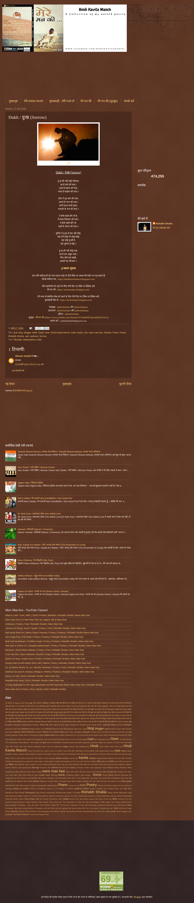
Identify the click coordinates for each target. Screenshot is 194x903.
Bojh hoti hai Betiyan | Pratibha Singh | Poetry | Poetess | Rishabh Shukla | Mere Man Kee (49, 641)
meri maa (9, 775)
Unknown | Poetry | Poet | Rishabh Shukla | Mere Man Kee (34, 624)
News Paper (77, 781)
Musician (124, 775)
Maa (11, 764)
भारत (26, 712)
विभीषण (65, 718)
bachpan (128, 725)
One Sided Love (113, 781)
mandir (8, 767)
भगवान (17, 712)
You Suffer (106, 811)
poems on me (74, 785)
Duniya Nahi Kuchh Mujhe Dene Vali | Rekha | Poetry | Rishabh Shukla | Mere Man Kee (48, 663)
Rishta (110, 793)
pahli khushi (10, 785)
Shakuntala (127, 796)
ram (125, 788)
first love (48, 739)
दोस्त (58, 709)
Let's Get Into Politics (88, 761)
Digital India (49, 735)
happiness (58, 746)
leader (51, 761)
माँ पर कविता (74, 712)
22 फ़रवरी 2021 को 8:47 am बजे (29, 364)
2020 (23, 703)
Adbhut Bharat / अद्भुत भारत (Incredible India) (39, 575)
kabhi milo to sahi (12, 758)
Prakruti (111, 788)
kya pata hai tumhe (30, 761)
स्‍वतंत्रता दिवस (39, 722)
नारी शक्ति (73, 709)
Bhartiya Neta (57, 729)
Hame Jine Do (47, 746)
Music (111, 775)
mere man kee (96, 332)
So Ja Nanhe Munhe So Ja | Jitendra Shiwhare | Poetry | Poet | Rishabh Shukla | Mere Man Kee (52, 667)
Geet (47, 332)
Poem (115, 332)
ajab (66, 725)
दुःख (68, 163)
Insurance (39, 754)
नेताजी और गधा (82, 709)
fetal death (27, 739)
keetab (99, 758)
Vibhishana (121, 805)
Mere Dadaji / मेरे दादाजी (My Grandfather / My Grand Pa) (45, 498)
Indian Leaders (19, 754)
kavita (80, 332)
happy (65, 746)
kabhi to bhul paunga (46, 758)
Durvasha (121, 735)
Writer (56, 811)
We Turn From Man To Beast (93, 808)
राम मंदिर (28, 718)
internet (64, 754)
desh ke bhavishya (31, 735)
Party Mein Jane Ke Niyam (25, 785)
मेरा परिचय (112, 712)
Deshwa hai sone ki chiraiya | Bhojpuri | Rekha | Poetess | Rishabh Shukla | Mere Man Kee (49, 672)
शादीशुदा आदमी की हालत (109, 718)
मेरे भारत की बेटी (50, 715)
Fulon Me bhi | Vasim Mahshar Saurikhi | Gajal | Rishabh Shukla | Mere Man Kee (44, 654)
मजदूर (56, 712)
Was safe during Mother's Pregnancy (29, 808)
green (80, 742)
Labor (40, 761)
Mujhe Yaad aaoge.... (83, 775)
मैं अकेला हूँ (90, 715)
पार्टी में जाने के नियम (103, 709)
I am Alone (58, 751)
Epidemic (13, 739)
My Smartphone (114, 778)
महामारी (65, 712)
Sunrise (8, 802)
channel (16, 732)
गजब (92, 706)
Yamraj (62, 811)
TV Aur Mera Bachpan (88, 805)
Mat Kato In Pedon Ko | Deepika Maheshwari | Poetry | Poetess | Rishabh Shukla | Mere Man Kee (53, 645)
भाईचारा (22, 712)
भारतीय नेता (32, 712)
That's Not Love (55, 802)
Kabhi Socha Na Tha (28, 758)
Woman (14, 811)
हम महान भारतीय (75, 722)
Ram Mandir (20, 793)
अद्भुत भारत (32, 703)
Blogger (137, 897)
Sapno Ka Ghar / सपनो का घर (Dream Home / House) (43, 591)
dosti (91, 735)
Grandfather (56, 742)
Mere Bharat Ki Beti (23, 772)
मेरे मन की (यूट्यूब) (108, 101)
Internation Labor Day (51, 754)
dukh (34, 332)
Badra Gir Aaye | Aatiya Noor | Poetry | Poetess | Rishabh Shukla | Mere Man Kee (45, 659)
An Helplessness (83, 725)
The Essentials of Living (71, 802)
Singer (32, 799)
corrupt (104, 732)
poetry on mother (21, 788)
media (86, 767)
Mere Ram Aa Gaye (83, 772)
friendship (60, 739)
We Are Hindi (49, 808)
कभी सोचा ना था (13, 706)
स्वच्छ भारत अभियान (15, 721)
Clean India (59, 732)
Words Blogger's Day (45, 811)
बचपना (129, 709)
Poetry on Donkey (105, 785)
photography (42, 785)
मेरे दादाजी (41, 715)
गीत (95, 706)
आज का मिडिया (71, 703)
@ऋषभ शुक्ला (68, 268)
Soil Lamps (43, 799)
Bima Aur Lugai (81, 729)
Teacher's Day (36, 802)
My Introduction (61, 778)
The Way (85, 802)
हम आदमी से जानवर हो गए (53, 722)
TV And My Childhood (69, 805)
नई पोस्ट (10, 384)
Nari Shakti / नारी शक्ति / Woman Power (36, 467)
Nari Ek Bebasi (17, 781)
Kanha (71, 758)
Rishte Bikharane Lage (122, 793)
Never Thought (60, 781)
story (114, 799)
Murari (105, 775)
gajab (85, 739)
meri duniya (108, 772)
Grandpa (65, 742)
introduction (93, 754)
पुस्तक (113, 709)
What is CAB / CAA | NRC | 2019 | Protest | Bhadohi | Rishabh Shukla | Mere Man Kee (47, 615)
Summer (121, 799)
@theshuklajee (81, 307)
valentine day (111, 805)
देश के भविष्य (52, 709)
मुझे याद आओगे (95, 712)
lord (106, 761)
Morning (54, 775)
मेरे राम (66, 715)
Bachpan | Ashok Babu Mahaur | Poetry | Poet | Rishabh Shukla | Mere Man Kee (44, 650)
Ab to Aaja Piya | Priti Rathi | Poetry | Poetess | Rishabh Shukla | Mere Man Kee (44, 637)
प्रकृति (117, 709)
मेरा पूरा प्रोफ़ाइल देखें (161, 228)
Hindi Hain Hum (116, 746)
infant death (29, 754)
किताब (44, 706)
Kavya (92, 758)
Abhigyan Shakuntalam (22, 725)
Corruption (112, 732)
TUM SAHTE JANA (48, 805)
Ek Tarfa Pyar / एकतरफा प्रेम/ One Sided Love (39, 513)
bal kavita (17, 729)
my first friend (19, 778)
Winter (7, 811)
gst (92, 742)
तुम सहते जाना (32, 709)
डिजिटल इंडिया (23, 709)
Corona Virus (96, 732)
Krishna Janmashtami (13, 761)
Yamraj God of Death (74, 811)
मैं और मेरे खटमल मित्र (101, 715)
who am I (109, 808)
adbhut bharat (58, 725)
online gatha (126, 781)
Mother (61, 775)
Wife (116, 808)
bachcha (120, 725)
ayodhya (106, 725)
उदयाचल (90, 703)
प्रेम (121, 709)
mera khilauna (108, 767)
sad (27, 336)
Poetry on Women (66, 788)
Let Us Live (74, 761)
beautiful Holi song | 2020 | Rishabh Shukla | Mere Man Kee (34, 680)
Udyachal (101, 805)
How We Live (38, 751)
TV (57, 805)
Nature (36, 781)
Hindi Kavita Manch (60, 332)
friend (54, 739)
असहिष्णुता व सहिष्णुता (49, 703)
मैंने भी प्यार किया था (115, 715)
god (44, 742)
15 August (16, 703)
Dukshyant (112, 735)
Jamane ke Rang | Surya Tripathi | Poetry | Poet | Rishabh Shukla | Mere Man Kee (45, 628)
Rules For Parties (31, 796)
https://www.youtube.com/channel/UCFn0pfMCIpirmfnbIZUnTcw (76, 317)
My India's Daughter (46, 778)
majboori (121, 764)
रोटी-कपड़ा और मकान (53, 718)
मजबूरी (60, 712)
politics (86, 788)
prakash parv (102, 788)
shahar (119, 796)
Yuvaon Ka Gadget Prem (39, 814)
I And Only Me (68, 751)
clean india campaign (72, 732)
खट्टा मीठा (86, 706)
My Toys (125, 778)
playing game (52, 785)
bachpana (9, 729)
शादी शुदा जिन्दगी (95, 718)
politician (78, 788)
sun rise (128, 799)
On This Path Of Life (97, 781)
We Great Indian (75, 808)
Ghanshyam (13, 742)
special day (93, 799)
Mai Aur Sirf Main (91, 764)
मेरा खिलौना (104, 712)
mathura (54, 767)
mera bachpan (96, 767)
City (51, 732)
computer (86, 732)
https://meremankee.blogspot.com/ (74, 289)
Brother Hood (114, 729)
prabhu (93, 788)
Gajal (40, 332)
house (30, 751)
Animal (93, 725)
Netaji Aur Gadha (47, 781)
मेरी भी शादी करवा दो (31, 715)
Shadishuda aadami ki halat (89, 796)
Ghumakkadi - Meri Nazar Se (30, 742)
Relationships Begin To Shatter (68, 793)
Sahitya (52, 796)
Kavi (76, 758)
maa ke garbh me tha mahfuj (36, 764)
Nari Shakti (27, 781)
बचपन (125, 709)
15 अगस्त (8, 703)
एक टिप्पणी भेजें (18, 371)
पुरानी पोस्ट (125, 384)
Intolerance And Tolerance (77, 754)
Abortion (36, 725)
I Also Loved (49, 751)
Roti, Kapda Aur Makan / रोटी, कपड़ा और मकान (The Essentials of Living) (52, 545)
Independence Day (106, 751)
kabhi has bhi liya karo (123, 754)
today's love (110, 802)
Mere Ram (70, 772)
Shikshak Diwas (11, 799)
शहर (87, 718)
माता (80, 712)
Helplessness (84, 746)
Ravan (42, 793)
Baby (113, 725)
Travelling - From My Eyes (28, 805)
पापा (95, 709)
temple (45, 802)
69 (106, 879)
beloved (25, 729)
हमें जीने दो (95, 722)
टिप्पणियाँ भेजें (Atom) (23, 390)
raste (38, 793)
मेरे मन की (85, 101)
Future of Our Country (73, 739)
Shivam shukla (23, 356)
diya (72, 735)
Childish (38, 732)
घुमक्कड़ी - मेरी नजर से (61, 101)
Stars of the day (105, 799)
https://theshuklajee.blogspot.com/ (76, 300)
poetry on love (118, 785)
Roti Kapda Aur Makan (14, 796)
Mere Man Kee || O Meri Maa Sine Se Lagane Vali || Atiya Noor (36, 619)
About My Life (46, 725)
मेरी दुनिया (11, 715)
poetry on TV (52, 788)
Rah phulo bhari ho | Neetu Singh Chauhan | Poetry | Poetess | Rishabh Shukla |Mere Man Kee (52, 632)
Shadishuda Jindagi (108, 796)
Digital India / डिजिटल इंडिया (30, 483)
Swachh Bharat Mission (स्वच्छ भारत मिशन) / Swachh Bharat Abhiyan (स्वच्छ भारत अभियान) (59, 451)
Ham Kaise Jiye (16, 746)
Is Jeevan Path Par (105, 754)
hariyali (72, 746)
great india (73, 742)
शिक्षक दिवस (121, 718)
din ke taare (60, 735)
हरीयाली (101, 722)
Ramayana (30, 792)
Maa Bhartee (19, 764)
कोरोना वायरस (61, 706)
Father (19, 739)
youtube (8, 814)
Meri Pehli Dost (20, 775)
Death (21, 735)
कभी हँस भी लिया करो (26, 706)
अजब (27, 703)
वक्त (61, 718)
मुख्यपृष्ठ (67, 384)
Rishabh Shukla (16, 336)
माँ (69, 712)
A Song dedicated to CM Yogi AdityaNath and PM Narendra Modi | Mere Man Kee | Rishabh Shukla (53, 685)
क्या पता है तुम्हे (78, 706)
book (107, 729)
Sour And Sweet (81, 799)
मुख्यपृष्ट (13, 101)
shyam (21, 799)
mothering (70, 775)
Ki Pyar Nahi (120, 758)
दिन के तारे (41, 709)
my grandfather (32, 778)
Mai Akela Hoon (54, 764)
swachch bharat (24, 802)
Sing (27, 799)
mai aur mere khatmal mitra (73, 764)
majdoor (128, 764)
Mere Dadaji (37, 772)
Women (34, 811)
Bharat (49, 729)
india (73, 332)
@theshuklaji (63, 307)
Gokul (49, 742)
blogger (27, 332)
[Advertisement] (95, 73)
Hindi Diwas (104, 746)
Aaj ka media (123, 722)
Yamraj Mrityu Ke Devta (92, 811)
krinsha (129, 758)
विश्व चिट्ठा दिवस (74, 718)
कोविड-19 (69, 706)
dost (87, 735)
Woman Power (24, 811)
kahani (59, 758)
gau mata (106, 739)
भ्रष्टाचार (40, 712)
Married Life (45, 767)
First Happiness (38, 739)
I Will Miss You (80, 751)
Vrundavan (9, 808)
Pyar (117, 788)
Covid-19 (120, 732)
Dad (130, 732)
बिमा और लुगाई (10, 712)
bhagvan (32, 729)
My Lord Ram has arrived (97, 778)
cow (126, 732)
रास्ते (32, 718)
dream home (98, 735)
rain (121, 788)
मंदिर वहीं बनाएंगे (48, 712)
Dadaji (7, 735)
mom (48, 775)
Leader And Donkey (62, 761)
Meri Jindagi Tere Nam (123, 772)
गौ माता (99, 706)
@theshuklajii (63, 310)
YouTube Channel (21, 814)
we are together (61, 808)
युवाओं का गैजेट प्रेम (15, 718)
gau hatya (98, 739)
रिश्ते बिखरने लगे (40, 718)
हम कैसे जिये (66, 722)
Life (86, 332)
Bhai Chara (41, 729)
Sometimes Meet (55, 799)
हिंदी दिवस (108, 722)
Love (111, 761)
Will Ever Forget (125, 808)
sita (37, 799)
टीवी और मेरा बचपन (11, 709)
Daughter (14, 735)
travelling (12, 805)
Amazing (72, 725)
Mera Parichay (121, 767)
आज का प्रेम (60, 703)
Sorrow (42, 336)
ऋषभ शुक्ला (97, 703)
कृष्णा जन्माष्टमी (51, 706)
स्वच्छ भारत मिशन (28, 722)
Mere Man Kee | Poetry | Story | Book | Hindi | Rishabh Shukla (35, 689)
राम (23, 718)
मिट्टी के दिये (86, 712)
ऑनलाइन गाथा (106, 703)
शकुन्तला (83, 718)
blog (20, 332)
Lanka (45, 761)
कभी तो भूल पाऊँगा (117, 703)
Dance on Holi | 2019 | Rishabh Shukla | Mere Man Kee (32, 676)
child (23, 732)
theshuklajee (95, 802)
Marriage (35, 767)
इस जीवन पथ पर (81, 703)
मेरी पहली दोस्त (19, 715)
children (45, 732)
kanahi (65, 758)
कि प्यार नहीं (37, 706)
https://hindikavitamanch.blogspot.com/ (76, 279)
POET (83, 785)
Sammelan (59, 796)
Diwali (67, 735)
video (129, 805)
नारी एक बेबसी (64, 709)
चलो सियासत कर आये (124, 706)
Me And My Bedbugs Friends (71, 767)
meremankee (97, 772)
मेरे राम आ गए (73, 715)
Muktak (107, 332)
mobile (42, 775)
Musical (118, 775)
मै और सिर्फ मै (82, 715)
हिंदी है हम (114, 722)
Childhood (30, 732)
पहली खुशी (90, 709)
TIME (102, 802)
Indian (123, 751)
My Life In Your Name (77, 778)
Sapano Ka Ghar (71, 796)
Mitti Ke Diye (32, 775)
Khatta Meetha (108, 758)
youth (113, 811)
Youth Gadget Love (124, 811)
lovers (116, 761)
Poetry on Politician (38, 788)
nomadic (85, 781)
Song (65, 799)
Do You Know (79, 735)
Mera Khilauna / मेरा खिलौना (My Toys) (35, 560)
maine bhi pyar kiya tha (108, 764)
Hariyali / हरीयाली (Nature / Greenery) (35, 529)
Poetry (123, 332)
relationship (50, 793)
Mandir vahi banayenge (21, 767)
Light (103, 761)
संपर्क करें (129, 101)
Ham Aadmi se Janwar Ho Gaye (107, 742)
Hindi (94, 746)
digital (41, 735)
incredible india (93, 751)
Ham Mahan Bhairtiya (32, 746)
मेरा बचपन (119, 712)
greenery (86, 742)
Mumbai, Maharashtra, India (28, 339)
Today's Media (121, 802)
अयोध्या (39, 703)
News (69, 781)
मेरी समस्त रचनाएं (33, 101)
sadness (34, 336)
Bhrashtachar (69, 729)
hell (76, 746)
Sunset (14, 802)
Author (99, 725)
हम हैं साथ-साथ (86, 722)
